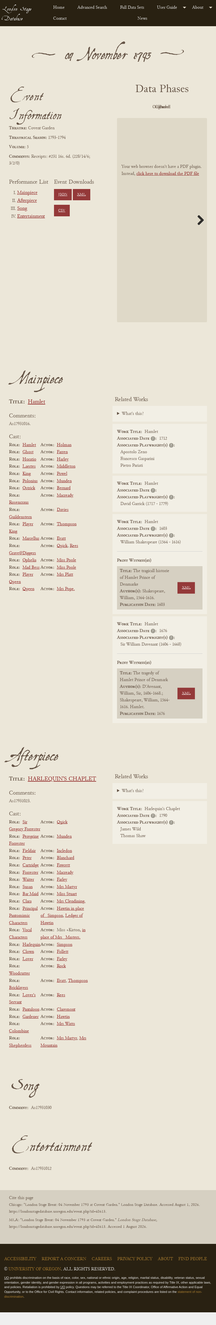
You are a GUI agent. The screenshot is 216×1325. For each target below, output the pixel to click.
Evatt (61, 551)
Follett (62, 964)
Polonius (30, 494)
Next (198, 232)
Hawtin (63, 1029)
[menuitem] (61, 7)
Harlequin (31, 957)
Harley (63, 472)
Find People (192, 1272)
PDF (145, 107)
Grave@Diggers (22, 566)
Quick (62, 558)
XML (81, 195)
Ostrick (28, 501)
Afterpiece (27, 200)
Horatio (29, 472)
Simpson (64, 957)
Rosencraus (19, 515)
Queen (28, 602)
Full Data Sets (132, 7)
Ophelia (29, 573)
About (197, 7)
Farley (62, 892)
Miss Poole (66, 573)
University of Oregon (34, 1282)
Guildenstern (20, 530)
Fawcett (63, 878)
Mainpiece (27, 192)
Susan (27, 899)
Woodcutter (19, 986)
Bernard (64, 501)
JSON (62, 195)
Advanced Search (92, 7)
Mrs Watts (66, 1036)
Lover (27, 972)
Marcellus (30, 551)
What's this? (133, 426)
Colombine (19, 1044)
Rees (74, 558)
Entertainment (31, 216)
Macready (65, 508)
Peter (27, 871)
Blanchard (65, 871)
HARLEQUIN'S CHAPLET (62, 792)
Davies (63, 522)
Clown (28, 964)
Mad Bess (31, 580)
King (26, 486)
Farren (62, 465)
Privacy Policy (134, 1272)
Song (22, 208)
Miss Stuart (67, 907)
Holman (64, 457)
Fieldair (29, 863)
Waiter (28, 892)
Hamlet (36, 415)
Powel (62, 486)
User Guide (167, 7)
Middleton (66, 479)
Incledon (64, 863)
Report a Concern (64, 1272)
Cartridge (30, 878)
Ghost (27, 465)
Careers (102, 1272)
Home (59, 7)
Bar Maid (30, 907)
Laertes (29, 479)
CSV (61, 211)
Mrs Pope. (66, 602)
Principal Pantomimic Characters (23, 928)
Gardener (30, 1029)
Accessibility (20, 1272)
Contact (60, 18)
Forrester (30, 885)
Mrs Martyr (67, 899)
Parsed (176, 120)
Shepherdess (20, 1058)
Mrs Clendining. (71, 914)
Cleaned (145, 120)
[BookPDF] (162, 233)
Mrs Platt (65, 587)
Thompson (66, 537)
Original (176, 107)
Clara (27, 914)
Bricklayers (18, 1000)
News (142, 18)
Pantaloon (30, 1022)
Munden (64, 494)
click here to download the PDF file (167, 186)
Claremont (66, 1022)
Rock (61, 979)
